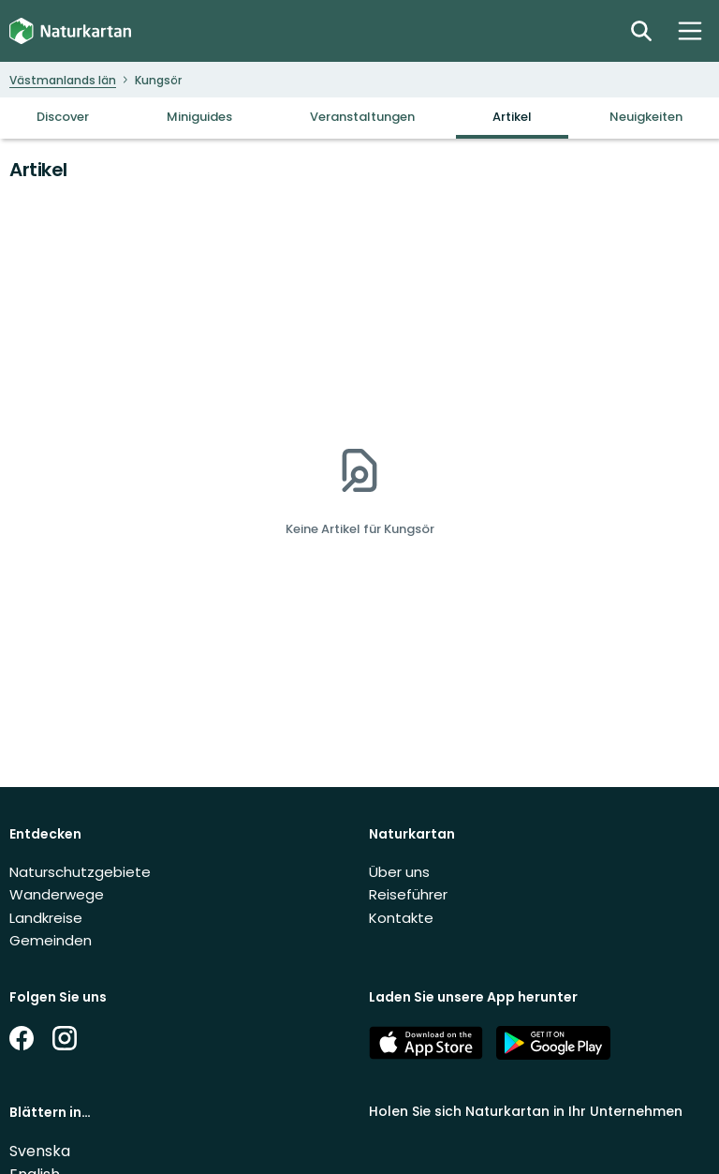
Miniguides (199, 117)
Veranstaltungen (362, 117)
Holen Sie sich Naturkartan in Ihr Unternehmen (525, 1111)
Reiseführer (408, 894)
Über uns (399, 872)
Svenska (39, 1151)
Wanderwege (56, 894)
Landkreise (45, 918)
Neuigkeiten (645, 117)
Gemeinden (50, 940)
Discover (63, 117)
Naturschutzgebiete (80, 872)
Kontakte (401, 918)
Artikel (512, 117)
